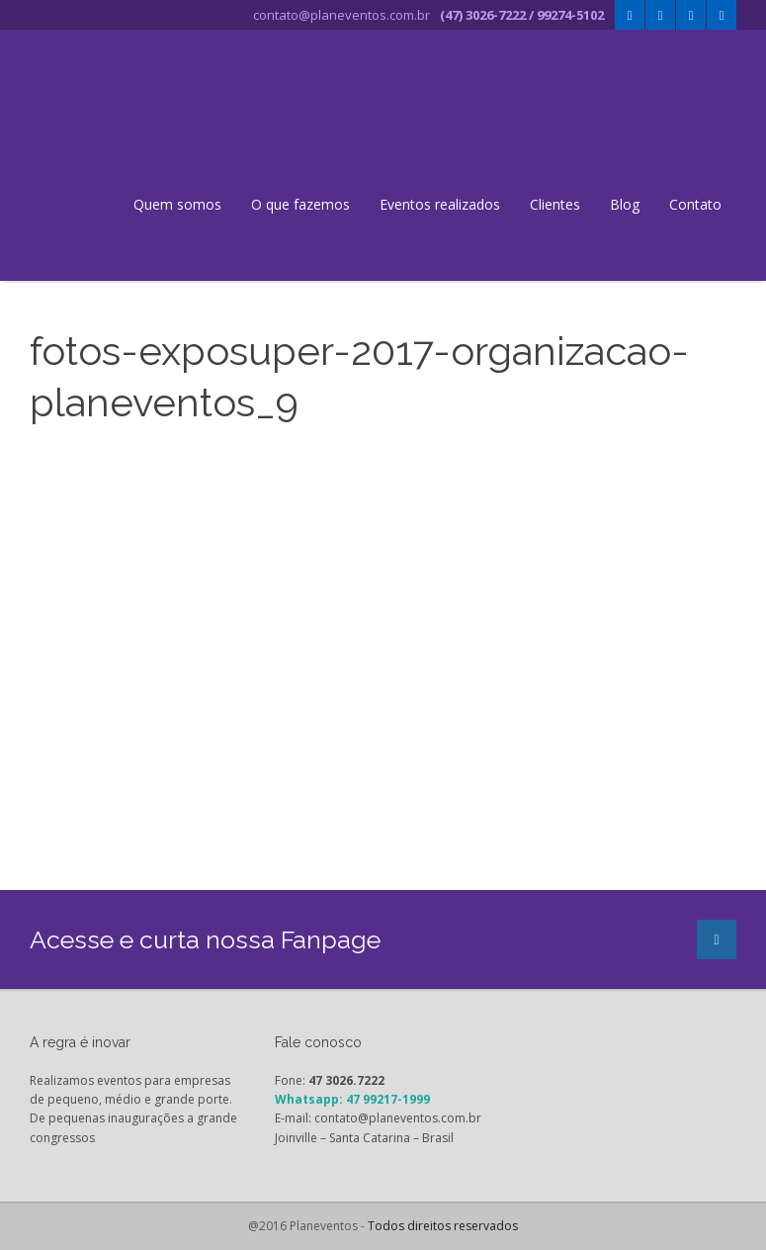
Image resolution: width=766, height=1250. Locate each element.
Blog (624, 204)
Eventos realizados (440, 204)
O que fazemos (300, 204)
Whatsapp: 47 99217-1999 (352, 1099)
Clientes (555, 204)
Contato (695, 204)
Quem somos (177, 204)
